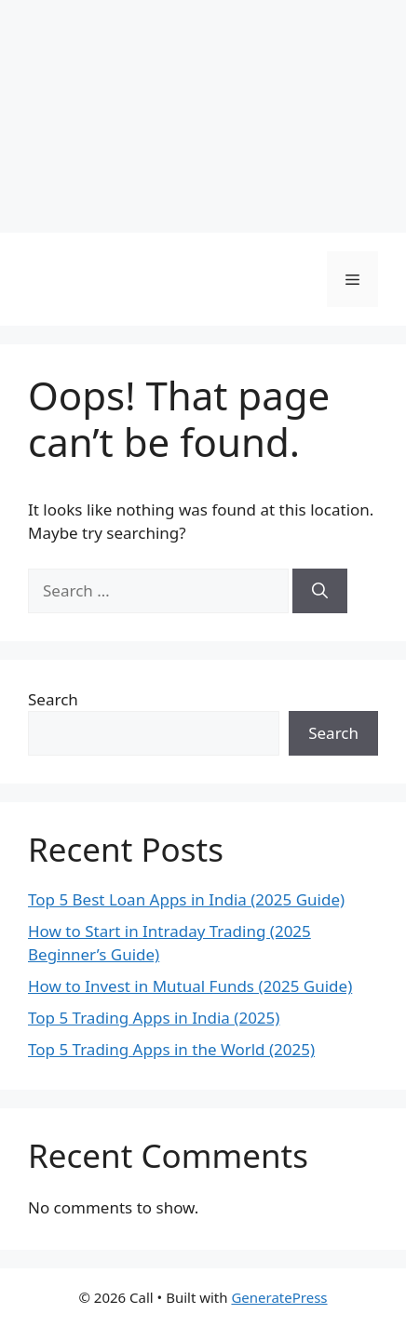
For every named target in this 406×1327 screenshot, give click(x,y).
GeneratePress (279, 1297)
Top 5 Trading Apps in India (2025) (153, 1017)
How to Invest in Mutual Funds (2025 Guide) (190, 986)
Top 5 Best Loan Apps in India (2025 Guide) (186, 899)
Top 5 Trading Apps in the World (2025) (171, 1049)
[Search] (319, 591)
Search (53, 699)
